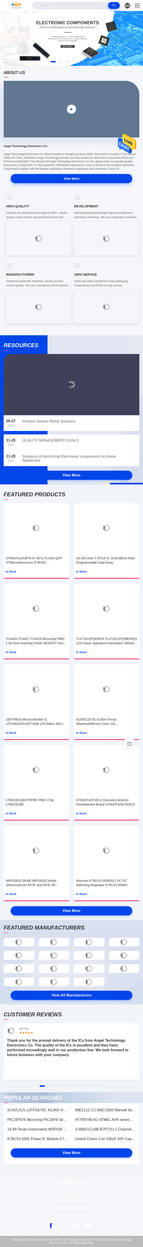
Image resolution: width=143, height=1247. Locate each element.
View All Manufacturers (71, 995)
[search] (114, 5)
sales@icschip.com (74, 1207)
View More (71, 178)
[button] (53, 61)
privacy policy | (21, 1239)
